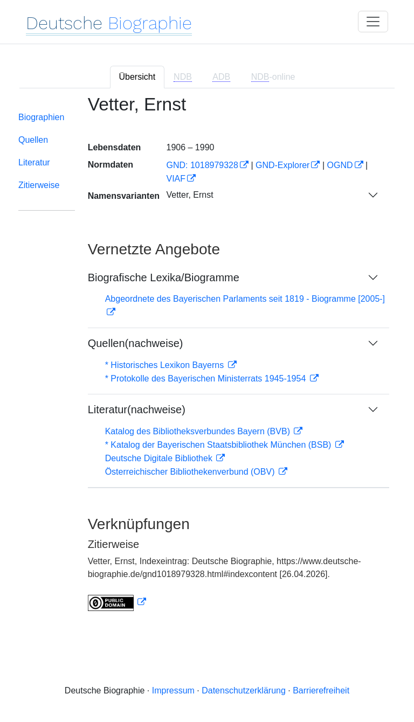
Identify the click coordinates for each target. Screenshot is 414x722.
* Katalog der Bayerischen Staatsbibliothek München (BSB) (219, 444)
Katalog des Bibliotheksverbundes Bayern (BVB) (199, 431)
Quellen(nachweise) (135, 343)
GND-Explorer (282, 165)
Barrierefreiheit (321, 690)
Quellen (33, 139)
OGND (340, 165)
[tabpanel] (207, 360)
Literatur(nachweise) (136, 409)
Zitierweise (38, 185)
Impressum (173, 690)
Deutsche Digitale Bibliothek (160, 458)
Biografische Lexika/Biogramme (163, 277)
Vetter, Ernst (189, 194)
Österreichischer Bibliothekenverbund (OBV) (191, 471)
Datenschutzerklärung (244, 690)
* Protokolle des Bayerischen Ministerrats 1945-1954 (206, 378)
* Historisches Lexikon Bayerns (165, 365)
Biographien (41, 117)
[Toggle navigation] (373, 21)
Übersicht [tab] (137, 76)
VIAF (175, 178)
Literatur (34, 162)
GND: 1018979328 (202, 165)
